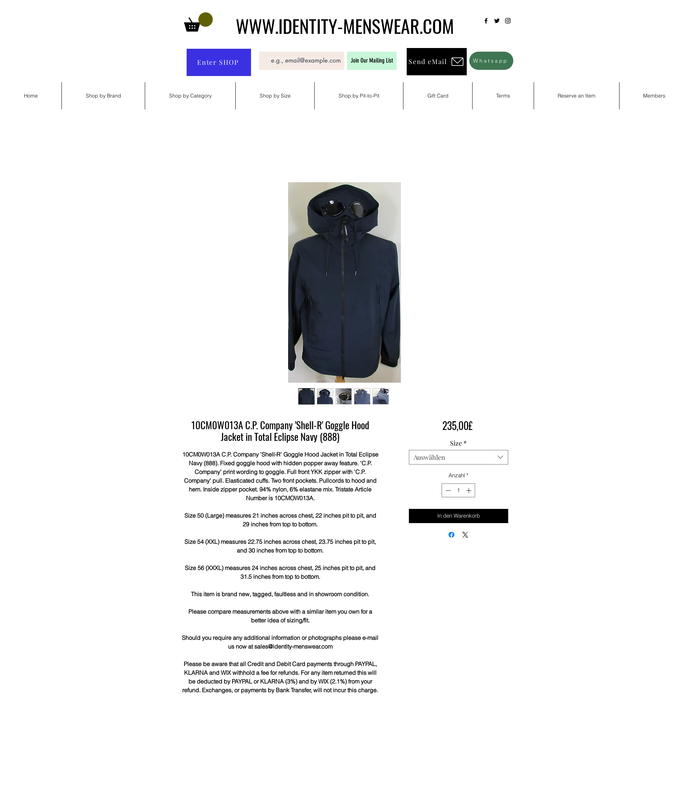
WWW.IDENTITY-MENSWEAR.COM (345, 25)
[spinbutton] (459, 490)
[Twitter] (497, 20)
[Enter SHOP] (219, 62)
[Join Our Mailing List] (372, 61)
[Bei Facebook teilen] (451, 534)
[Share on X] (465, 534)
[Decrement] (448, 490)
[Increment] (469, 490)
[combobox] (458, 457)
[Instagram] (507, 20)
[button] (198, 22)
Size (458, 443)
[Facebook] (486, 20)
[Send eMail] (437, 61)
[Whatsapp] (491, 61)
